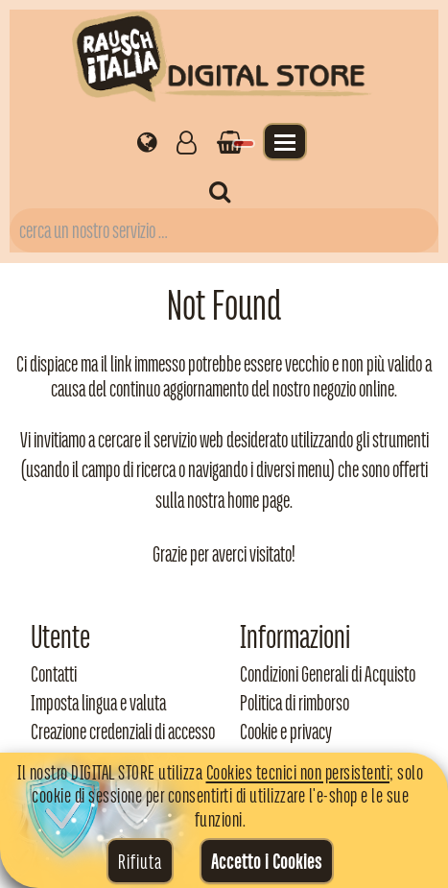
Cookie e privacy (286, 731)
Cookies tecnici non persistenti (298, 771)
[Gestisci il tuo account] (187, 141)
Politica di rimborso (294, 702)
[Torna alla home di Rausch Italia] (224, 60)
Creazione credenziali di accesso (123, 731)
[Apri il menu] (285, 141)
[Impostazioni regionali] (147, 141)
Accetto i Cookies (266, 861)
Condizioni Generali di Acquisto (327, 673)
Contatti (54, 673)
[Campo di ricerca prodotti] (224, 230)
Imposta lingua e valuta (98, 702)
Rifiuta (140, 861)
